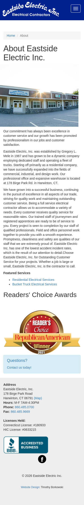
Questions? (17, 360)
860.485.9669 (20, 411)
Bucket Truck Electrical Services (34, 284)
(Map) (38, 398)
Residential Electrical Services (33, 280)
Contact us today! (19, 367)
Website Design (30, 487)
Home (11, 35)
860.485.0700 (24, 407)
